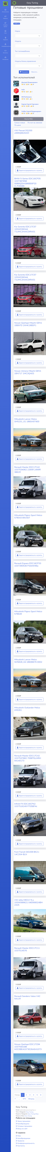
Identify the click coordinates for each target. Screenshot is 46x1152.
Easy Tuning (32, 2)
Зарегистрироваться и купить (29, 170)
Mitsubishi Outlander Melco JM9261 (27, 709)
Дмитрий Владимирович (29, 82)
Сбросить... (34, 72)
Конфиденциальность (26, 1143)
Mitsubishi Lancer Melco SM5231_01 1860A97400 (26, 420)
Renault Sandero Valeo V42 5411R (27, 997)
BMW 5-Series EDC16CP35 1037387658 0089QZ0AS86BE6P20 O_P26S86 (27, 182)
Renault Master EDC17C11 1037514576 (27, 949)
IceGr (23, 90)
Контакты (21, 1146)
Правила (20, 1141)
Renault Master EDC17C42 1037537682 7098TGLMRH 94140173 (27, 758)
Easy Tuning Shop (33, 1114)
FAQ (19, 1136)
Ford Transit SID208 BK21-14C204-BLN (27, 853)
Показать (24, 72)
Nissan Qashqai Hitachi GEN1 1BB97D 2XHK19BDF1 (28, 324)
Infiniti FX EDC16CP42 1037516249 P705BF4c (25, 805)
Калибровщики (23, 1124)
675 (24, 1099)
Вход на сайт (22, 1129)
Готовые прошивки (24, 1126)
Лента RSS (28, 119)
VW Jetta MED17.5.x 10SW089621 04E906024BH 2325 (28, 902)
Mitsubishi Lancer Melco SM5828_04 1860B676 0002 (28, 660)
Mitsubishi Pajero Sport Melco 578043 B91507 (28, 516)
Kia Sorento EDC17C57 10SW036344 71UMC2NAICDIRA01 (25, 229)
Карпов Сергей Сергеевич (29, 104)
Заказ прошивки (23, 1121)
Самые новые (19, 123)
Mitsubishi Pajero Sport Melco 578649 (28, 612)
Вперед (31, 1099)
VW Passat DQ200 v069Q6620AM (23, 131)
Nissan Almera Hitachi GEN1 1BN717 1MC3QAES (27, 372)
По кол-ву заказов (35, 123)
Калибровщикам (23, 1138)
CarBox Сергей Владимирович (31, 111)
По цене (17, 125)
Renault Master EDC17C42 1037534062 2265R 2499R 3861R (27, 470)
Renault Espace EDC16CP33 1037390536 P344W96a (27, 564)
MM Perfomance (26, 97)
